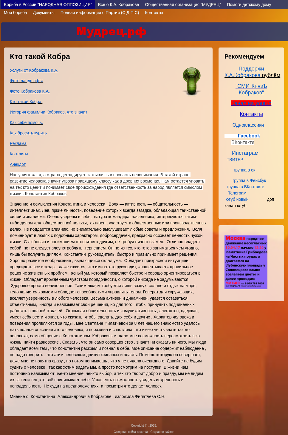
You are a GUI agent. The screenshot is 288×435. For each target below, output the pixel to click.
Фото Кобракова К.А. (30, 91)
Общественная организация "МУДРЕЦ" (183, 4)
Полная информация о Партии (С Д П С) (100, 12)
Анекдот (18, 164)
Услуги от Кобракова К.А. (34, 70)
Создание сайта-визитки (131, 432)
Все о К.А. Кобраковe (118, 4)
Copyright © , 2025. (144, 425)
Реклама (18, 143)
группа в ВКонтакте (245, 186)
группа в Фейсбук (249, 180)
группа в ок (245, 170)
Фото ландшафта (26, 80)
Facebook (249, 135)
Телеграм (237, 193)
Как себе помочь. (26, 122)
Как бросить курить (28, 133)
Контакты (154, 12)
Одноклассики (248, 125)
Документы (43, 12)
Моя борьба (15, 12)
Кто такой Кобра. (26, 101)
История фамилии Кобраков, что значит (48, 112)
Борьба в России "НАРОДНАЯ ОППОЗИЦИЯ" (48, 4)
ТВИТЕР (236, 159)
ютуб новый (237, 199)
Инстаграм (244, 153)
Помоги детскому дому (249, 4)
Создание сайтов (162, 432)
